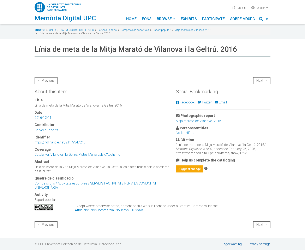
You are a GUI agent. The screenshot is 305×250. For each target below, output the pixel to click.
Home (131, 19)
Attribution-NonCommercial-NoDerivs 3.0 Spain (109, 210)
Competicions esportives (135, 30)
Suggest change (190, 169)
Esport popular (162, 30)
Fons (146, 19)
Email (221, 102)
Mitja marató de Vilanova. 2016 (192, 30)
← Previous (46, 81)
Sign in (239, 8)
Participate (213, 19)
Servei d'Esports (107, 30)
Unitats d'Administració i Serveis (71, 30)
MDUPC (39, 30)
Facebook (185, 102)
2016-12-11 (43, 118)
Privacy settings (258, 244)
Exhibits (189, 19)
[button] (263, 19)
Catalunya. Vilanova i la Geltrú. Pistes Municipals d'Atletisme (77, 155)
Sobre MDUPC (242, 19)
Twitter (205, 102)
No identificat (185, 133)
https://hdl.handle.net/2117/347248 (60, 142)
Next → (261, 81)
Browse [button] (166, 19)
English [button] (259, 8)
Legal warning (232, 244)
